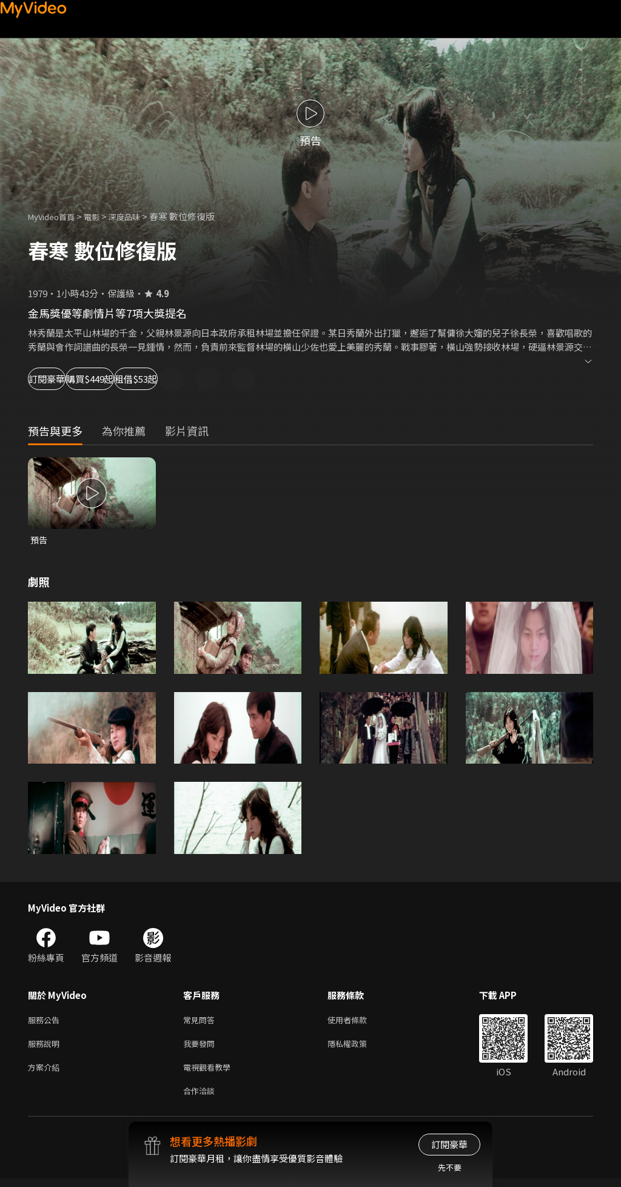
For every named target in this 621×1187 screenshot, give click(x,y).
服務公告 (46, 1021)
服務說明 (46, 1047)
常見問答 (201, 1021)
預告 (39, 540)
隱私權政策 (357, 1047)
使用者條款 (357, 1021)
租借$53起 (228, 378)
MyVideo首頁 (55, 216)
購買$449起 (143, 378)
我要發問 (201, 1047)
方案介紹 (46, 1072)
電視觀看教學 (210, 1072)
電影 (101, 216)
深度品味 (137, 216)
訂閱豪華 (61, 378)
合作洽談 (201, 1098)
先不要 (450, 1167)
